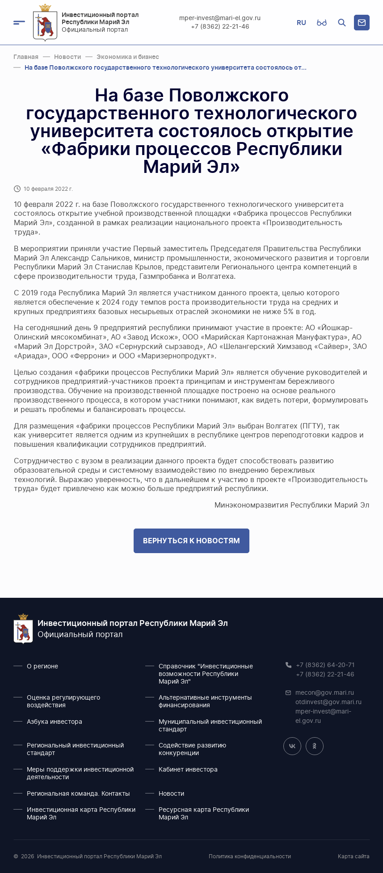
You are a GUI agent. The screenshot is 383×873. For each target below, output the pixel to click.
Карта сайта (354, 856)
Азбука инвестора (54, 722)
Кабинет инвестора (188, 770)
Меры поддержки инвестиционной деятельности (80, 774)
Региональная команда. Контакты (78, 794)
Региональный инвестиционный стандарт (75, 749)
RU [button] (301, 22)
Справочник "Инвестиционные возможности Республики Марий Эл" (206, 674)
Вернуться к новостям (191, 540)
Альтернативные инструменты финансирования (205, 702)
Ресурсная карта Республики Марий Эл (204, 814)
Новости (171, 794)
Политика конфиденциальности (250, 856)
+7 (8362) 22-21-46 (220, 27)
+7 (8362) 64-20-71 (325, 665)
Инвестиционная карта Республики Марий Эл (81, 814)
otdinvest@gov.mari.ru (328, 702)
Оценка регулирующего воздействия (63, 702)
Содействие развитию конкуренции (192, 749)
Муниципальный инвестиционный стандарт (210, 726)
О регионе (42, 666)
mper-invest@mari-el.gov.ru (220, 18)
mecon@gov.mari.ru (324, 693)
